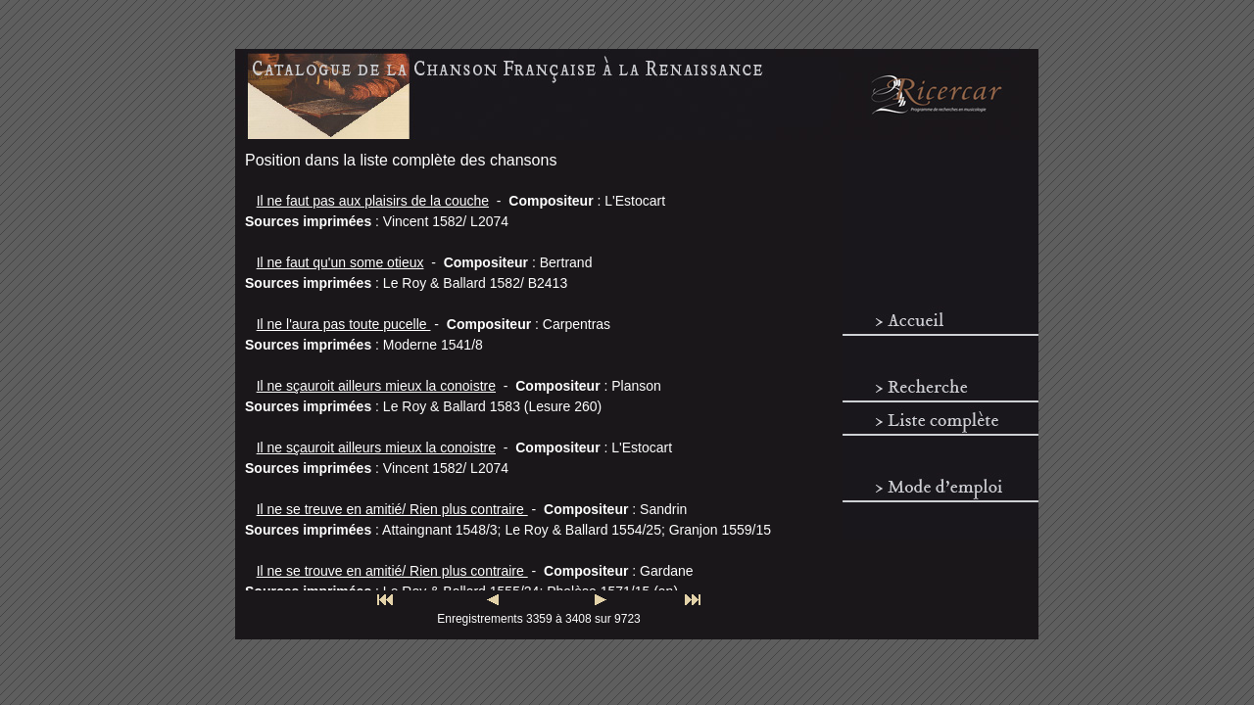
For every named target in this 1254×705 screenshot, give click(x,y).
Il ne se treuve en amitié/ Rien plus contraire (392, 509)
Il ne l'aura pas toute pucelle (344, 324)
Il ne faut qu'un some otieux (340, 262)
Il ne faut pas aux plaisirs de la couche (373, 201)
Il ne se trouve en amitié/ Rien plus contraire (392, 571)
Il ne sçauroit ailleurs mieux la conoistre (376, 386)
